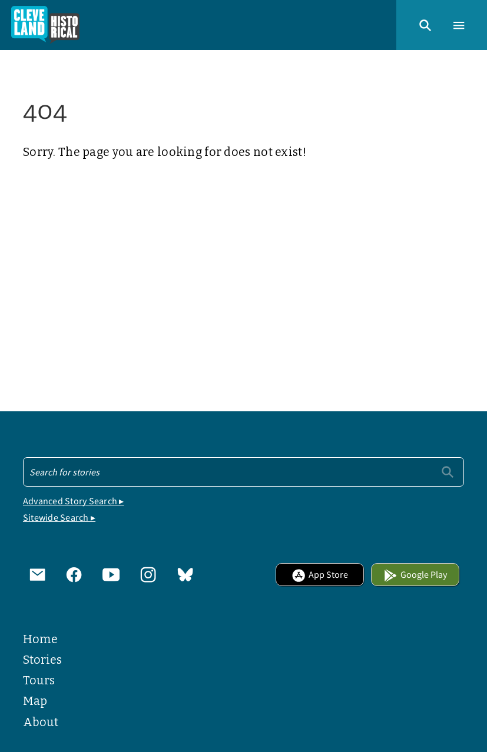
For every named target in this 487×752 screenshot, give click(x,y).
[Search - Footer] (243, 472)
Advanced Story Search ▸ (73, 501)
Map (35, 701)
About (40, 722)
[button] (425, 25)
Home (40, 639)
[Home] (45, 25)
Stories (42, 660)
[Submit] (447, 471)
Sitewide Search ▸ (59, 517)
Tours (39, 680)
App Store (319, 574)
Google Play (414, 574)
